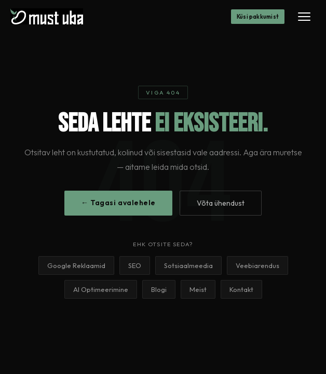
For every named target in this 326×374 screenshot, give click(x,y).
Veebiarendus (257, 265)
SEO (134, 265)
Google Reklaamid (76, 265)
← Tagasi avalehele (118, 202)
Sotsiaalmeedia (188, 265)
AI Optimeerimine (100, 289)
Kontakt (241, 289)
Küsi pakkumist (258, 16)
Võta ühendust (220, 203)
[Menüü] (304, 16)
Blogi (159, 289)
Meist (198, 289)
